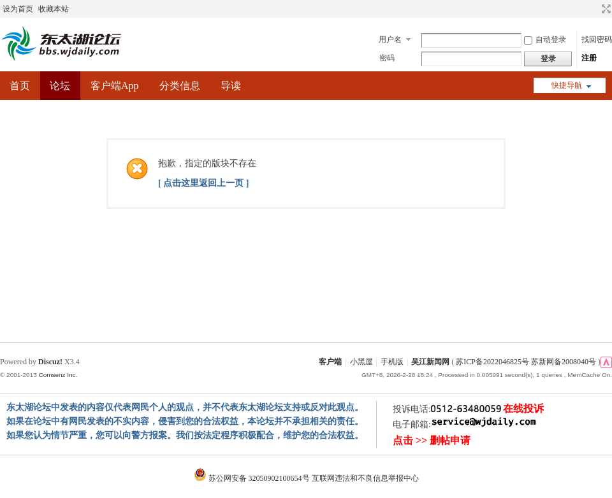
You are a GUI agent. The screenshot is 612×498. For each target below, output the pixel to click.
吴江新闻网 (430, 361)
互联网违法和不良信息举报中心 (365, 478)
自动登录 (545, 39)
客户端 (330, 361)
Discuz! (50, 361)
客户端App (115, 85)
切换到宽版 (604, 9)
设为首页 (18, 8)
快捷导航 (566, 85)
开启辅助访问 (594, 9)
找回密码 (596, 39)
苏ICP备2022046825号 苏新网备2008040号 (526, 361)
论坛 (60, 85)
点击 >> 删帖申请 (431, 440)
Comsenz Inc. (57, 374)
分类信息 (179, 85)
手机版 (392, 361)
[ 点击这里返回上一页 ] (203, 183)
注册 (589, 57)
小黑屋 (361, 361)
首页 (20, 85)
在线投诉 (523, 408)
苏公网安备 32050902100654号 (253, 478)
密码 (387, 57)
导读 (231, 85)
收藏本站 (53, 8)
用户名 (390, 39)
